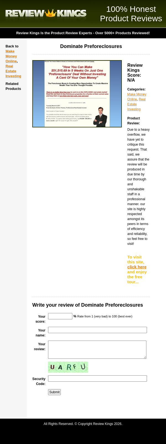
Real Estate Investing (13, 71)
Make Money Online (11, 56)
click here (136, 266)
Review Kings (46, 14)
